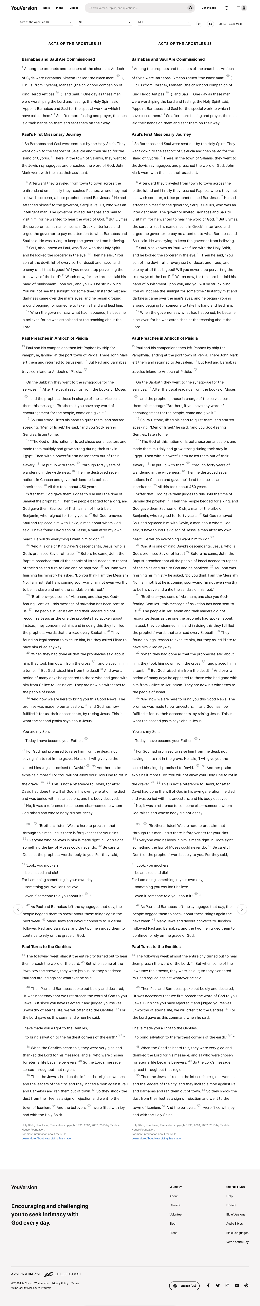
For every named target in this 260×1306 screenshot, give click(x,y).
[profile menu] (241, 8)
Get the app (209, 7)
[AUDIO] (199, 24)
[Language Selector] (227, 8)
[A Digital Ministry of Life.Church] (130, 1272)
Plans (59, 7)
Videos (73, 7)
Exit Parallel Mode (230, 23)
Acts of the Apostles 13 (46, 22)
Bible (46, 7)
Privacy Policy (60, 1283)
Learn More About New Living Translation (47, 1138)
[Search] (135, 8)
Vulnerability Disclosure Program (31, 1287)
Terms (75, 1283)
